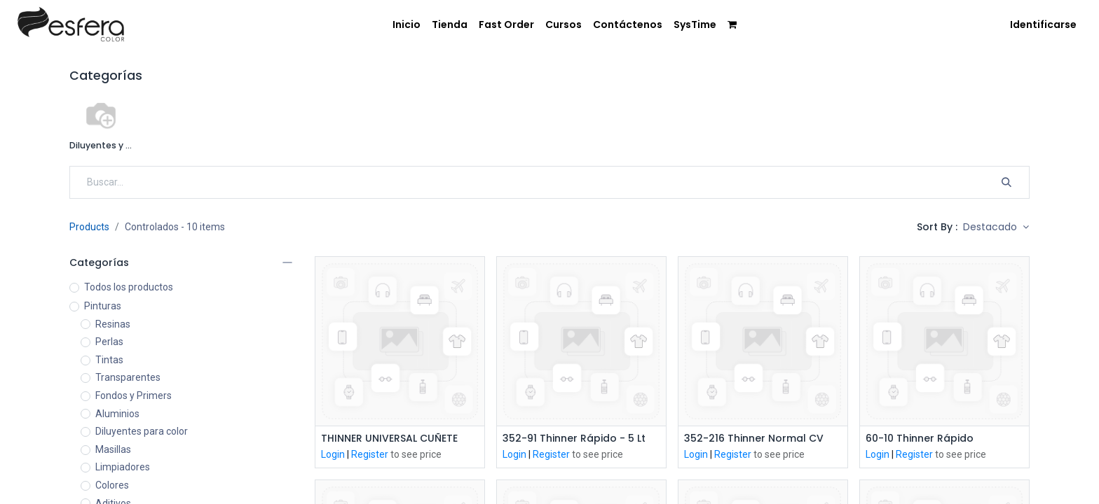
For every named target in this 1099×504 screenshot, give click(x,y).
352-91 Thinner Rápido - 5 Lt (574, 438)
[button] (996, 227)
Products (89, 226)
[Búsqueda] (1006, 183)
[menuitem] (406, 25)
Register (369, 454)
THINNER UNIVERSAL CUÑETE (389, 438)
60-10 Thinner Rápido (920, 438)
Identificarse (1043, 24)
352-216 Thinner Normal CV (754, 438)
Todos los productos (128, 287)
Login (333, 454)
